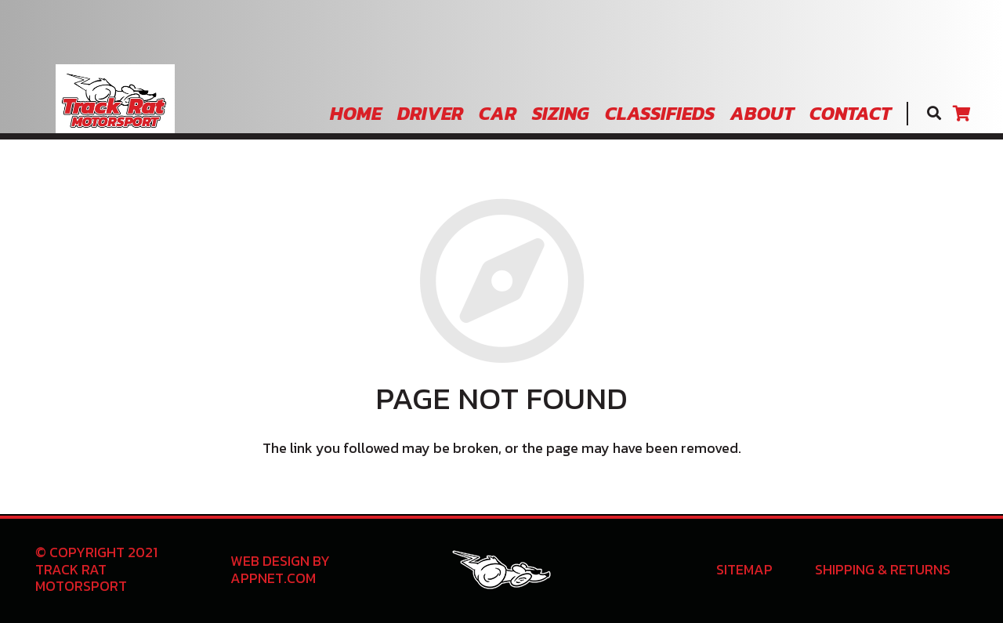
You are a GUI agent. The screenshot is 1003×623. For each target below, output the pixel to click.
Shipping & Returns (882, 569)
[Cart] (961, 113)
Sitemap (744, 569)
